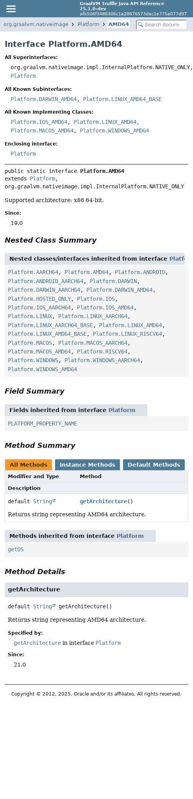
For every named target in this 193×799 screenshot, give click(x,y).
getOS (16, 549)
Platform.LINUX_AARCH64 (92, 316)
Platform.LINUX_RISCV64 (127, 334)
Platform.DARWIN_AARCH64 (44, 290)
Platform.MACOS (30, 343)
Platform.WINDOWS (33, 360)
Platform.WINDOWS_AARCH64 (102, 360)
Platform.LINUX (30, 316)
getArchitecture (103, 501)
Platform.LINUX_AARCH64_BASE (50, 325)
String (42, 501)
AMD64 (118, 24)
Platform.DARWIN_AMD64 (44, 99)
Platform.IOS (96, 299)
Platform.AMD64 (86, 272)
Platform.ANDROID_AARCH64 (45, 281)
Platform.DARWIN (113, 281)
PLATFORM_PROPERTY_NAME (42, 423)
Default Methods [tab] (154, 465)
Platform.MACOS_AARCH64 (92, 343)
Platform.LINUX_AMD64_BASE (122, 99)
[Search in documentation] (161, 24)
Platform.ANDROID (140, 272)
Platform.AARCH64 (33, 272)
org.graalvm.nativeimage (36, 24)
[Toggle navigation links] (10, 8)
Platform (88, 24)
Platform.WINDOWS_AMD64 (114, 130)
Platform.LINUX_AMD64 (105, 122)
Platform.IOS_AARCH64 (39, 307)
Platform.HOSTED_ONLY (39, 299)
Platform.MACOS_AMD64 (42, 130)
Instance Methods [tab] (87, 465)
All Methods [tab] (28, 465)
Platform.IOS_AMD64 (39, 122)
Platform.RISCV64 (102, 351)
